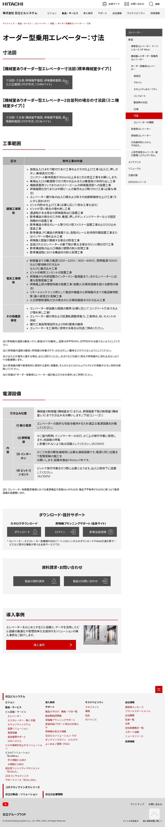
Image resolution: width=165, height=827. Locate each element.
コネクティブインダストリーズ (22, 787)
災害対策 (133, 175)
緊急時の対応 (140, 102)
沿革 (127, 723)
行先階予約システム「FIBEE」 (141, 144)
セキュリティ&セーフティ (145, 89)
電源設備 (12, 732)
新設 (52, 23)
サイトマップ (137, 804)
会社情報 (117, 13)
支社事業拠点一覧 (134, 727)
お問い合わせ (155, 804)
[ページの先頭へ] (158, 689)
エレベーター (41, 23)
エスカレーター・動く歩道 (21, 720)
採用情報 (155, 13)
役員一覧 (129, 719)
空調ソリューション (18, 728)
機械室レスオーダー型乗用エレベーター (144, 58)
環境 (87, 711)
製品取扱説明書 (53, 715)
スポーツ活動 (132, 732)
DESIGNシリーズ (137, 182)
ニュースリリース (134, 736)
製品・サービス (25, 23)
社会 (87, 715)
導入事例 (88, 13)
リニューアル (134, 168)
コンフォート (140, 96)
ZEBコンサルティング (17, 775)
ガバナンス (91, 719)
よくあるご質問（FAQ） (58, 744)
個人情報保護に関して (152, 821)
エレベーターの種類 (143, 122)
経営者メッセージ (134, 707)
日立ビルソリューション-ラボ (60, 735)
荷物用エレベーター (141, 135)
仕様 (136, 109)
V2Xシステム (14, 741)
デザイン (138, 82)
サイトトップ (8, 23)
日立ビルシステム (15, 696)
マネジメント (92, 707)
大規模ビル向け (16, 764)
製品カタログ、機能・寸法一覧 (61, 711)
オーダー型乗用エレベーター (70, 23)
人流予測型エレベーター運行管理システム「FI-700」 (144, 154)
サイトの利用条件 (130, 821)
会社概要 (129, 715)
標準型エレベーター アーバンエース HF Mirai (144, 48)
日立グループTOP (14, 814)
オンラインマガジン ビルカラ (61, 739)
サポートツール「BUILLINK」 (21, 780)
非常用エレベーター (141, 128)
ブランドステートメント (137, 711)
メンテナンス (134, 162)
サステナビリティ (136, 13)
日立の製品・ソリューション (21, 794)
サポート (102, 13)
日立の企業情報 (54, 794)
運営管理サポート (17, 736)
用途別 (137, 76)
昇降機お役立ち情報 (55, 731)
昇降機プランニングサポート (60, 720)
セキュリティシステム (19, 724)
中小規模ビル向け (17, 760)
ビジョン (52, 13)
